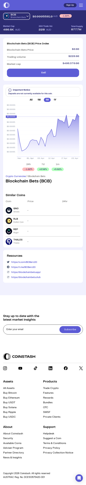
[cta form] (43, 329)
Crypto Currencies (16, 176)
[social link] (5, 368)
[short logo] (6, 5)
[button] (79, 478)
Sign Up (70, 5)
